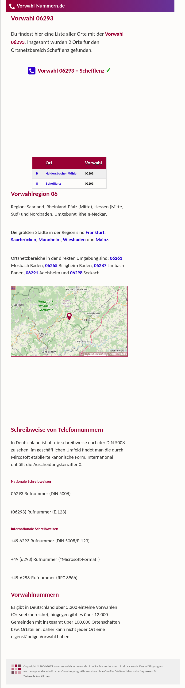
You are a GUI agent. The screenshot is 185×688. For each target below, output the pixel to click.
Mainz (102, 240)
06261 (116, 258)
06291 (32, 273)
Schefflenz (53, 183)
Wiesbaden (74, 240)
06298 (76, 273)
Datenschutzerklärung (36, 676)
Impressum (146, 671)
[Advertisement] (73, 118)
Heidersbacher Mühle (61, 173)
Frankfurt (95, 232)
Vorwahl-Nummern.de (37, 6)
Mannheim (50, 240)
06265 (51, 265)
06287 (100, 265)
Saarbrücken (23, 240)
